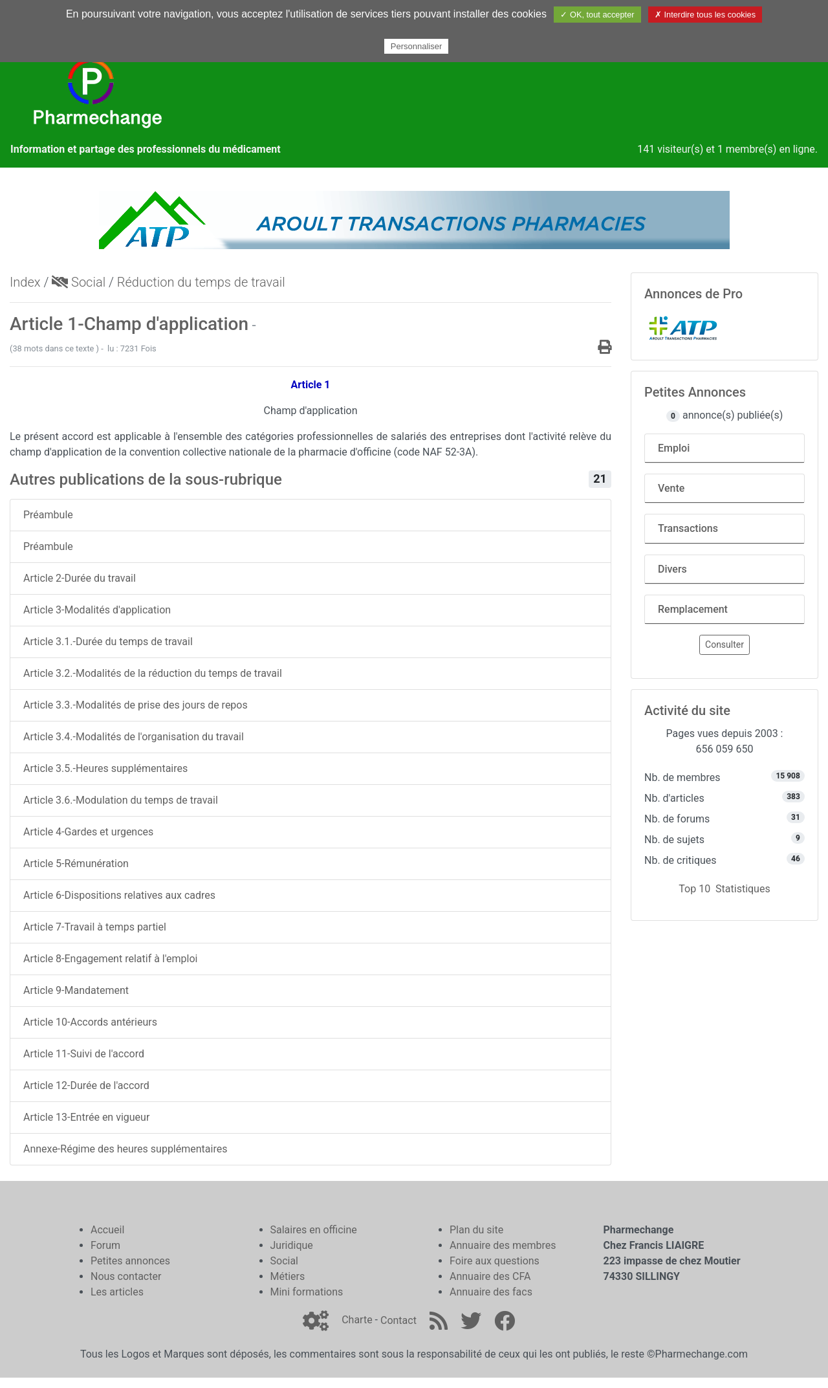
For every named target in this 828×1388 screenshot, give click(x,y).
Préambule (48, 515)
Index (25, 282)
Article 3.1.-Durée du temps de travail (108, 641)
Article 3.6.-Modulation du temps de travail (120, 800)
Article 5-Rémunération (76, 863)
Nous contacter (126, 1276)
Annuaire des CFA (490, 1276)
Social (78, 282)
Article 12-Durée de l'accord (86, 1085)
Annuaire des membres (503, 1245)
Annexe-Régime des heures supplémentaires (125, 1149)
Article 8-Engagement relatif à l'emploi (110, 959)
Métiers (287, 1276)
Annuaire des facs (491, 1292)
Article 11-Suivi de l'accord (83, 1054)
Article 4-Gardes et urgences (88, 832)
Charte (357, 1320)
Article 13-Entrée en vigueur (86, 1117)
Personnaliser (416, 46)
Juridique (291, 1245)
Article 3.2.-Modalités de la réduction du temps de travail (152, 673)
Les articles (117, 1292)
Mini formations (306, 1292)
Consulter (724, 644)
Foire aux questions (494, 1261)
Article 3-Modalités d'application (97, 610)
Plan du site (476, 1230)
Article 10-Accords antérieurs (90, 1022)
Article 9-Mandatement (76, 990)
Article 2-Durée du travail (79, 578)
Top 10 (694, 889)
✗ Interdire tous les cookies (705, 14)
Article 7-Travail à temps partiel (94, 927)
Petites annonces (130, 1261)
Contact (398, 1320)
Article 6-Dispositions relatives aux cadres (119, 895)
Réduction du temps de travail (201, 282)
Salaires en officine (313, 1230)
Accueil (107, 1230)
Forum (105, 1245)
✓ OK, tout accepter (597, 14)
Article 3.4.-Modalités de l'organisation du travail (133, 737)
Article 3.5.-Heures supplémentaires (105, 768)
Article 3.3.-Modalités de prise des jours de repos (135, 705)
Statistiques (742, 889)
